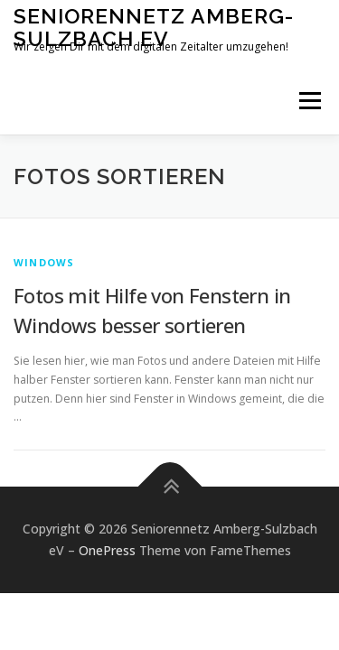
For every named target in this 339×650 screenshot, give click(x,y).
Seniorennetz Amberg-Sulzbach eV (154, 27)
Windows (44, 262)
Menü (309, 100)
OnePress (107, 550)
